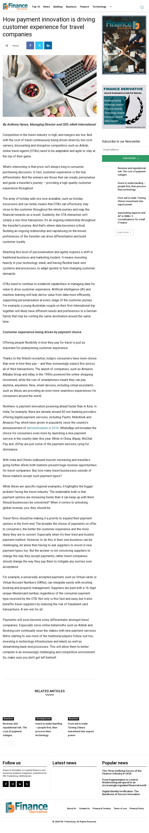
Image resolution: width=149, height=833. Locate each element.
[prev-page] (5, 743)
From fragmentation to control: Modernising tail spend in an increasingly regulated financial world (123, 782)
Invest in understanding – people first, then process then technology (132, 186)
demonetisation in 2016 (43, 428)
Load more (124, 231)
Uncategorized (43, 719)
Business (8, 719)
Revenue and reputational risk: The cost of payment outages (132, 171)
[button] (142, 7)
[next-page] (11, 743)
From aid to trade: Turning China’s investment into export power (131, 201)
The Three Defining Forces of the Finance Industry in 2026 (121, 772)
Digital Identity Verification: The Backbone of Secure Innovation (120, 792)
